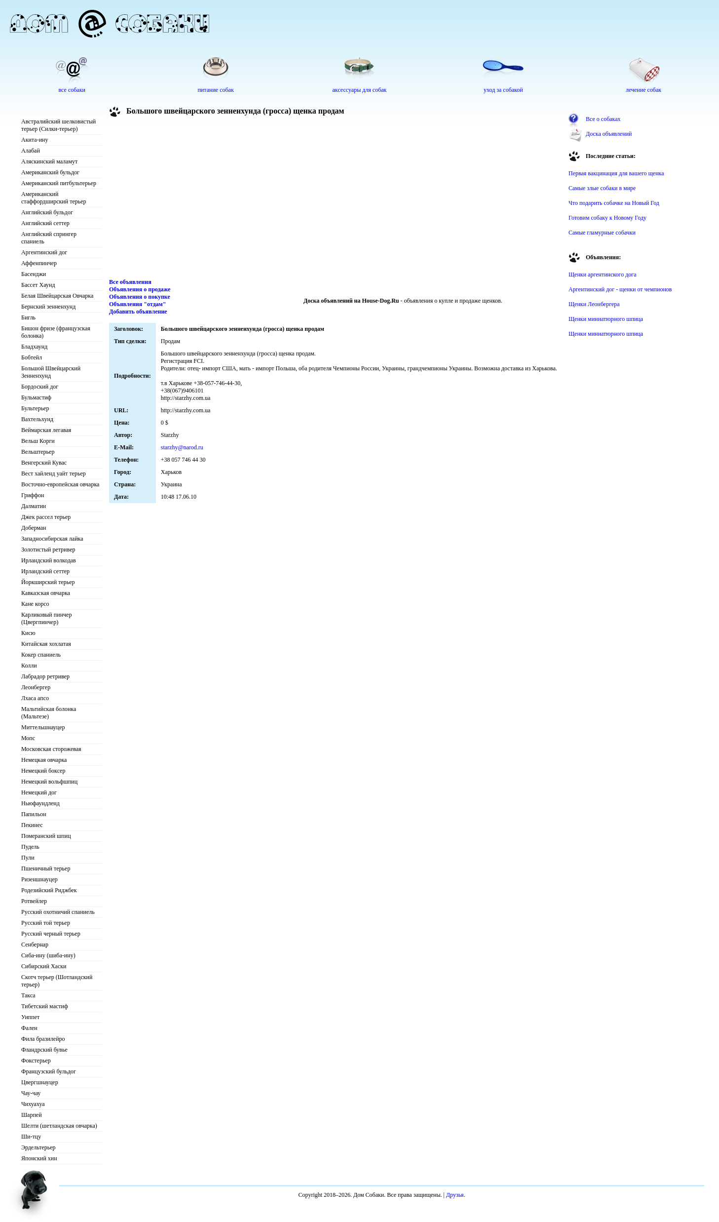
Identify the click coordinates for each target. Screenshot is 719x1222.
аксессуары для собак (360, 89)
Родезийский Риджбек (49, 890)
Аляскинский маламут (49, 161)
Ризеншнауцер (39, 879)
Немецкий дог (39, 792)
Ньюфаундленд (40, 803)
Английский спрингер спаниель (48, 238)
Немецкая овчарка (44, 759)
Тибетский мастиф (44, 1006)
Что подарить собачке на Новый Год (613, 202)
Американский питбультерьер (58, 183)
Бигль (28, 317)
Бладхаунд (34, 346)
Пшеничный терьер (45, 868)
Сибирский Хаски (44, 966)
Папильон (33, 814)
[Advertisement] (335, 199)
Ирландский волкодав (48, 560)
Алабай (30, 150)
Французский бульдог (48, 1071)
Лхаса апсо (35, 698)
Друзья (455, 1194)
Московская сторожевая (51, 749)
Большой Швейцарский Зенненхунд (50, 372)
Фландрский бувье (44, 1049)
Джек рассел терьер (46, 516)
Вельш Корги (38, 440)
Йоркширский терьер (48, 582)
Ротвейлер (34, 901)
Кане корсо (35, 603)
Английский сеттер (45, 223)
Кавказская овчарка (45, 593)
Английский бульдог (47, 212)
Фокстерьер (36, 1060)
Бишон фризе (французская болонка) (55, 332)
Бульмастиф (36, 397)
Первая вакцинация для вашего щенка (616, 173)
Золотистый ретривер (48, 549)
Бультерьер (35, 408)
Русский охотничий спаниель (58, 911)
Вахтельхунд (37, 419)
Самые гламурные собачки (602, 232)
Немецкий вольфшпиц (49, 781)
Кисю (28, 633)
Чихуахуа (33, 1104)
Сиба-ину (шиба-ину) (48, 955)
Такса (28, 995)
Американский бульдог (50, 172)
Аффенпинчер (39, 263)
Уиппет (30, 1017)
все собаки (71, 89)
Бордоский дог (39, 386)
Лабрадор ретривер (45, 676)
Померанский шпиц (46, 835)
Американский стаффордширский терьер (53, 198)
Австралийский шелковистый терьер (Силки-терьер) (58, 125)
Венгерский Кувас (44, 462)
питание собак (215, 89)
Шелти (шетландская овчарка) (59, 1125)
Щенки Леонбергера (594, 304)
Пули (28, 857)
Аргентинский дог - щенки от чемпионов (620, 289)
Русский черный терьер (50, 933)
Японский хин (39, 1158)
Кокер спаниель (41, 654)
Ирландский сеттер (45, 571)
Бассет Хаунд (38, 284)
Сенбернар (34, 944)
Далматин (33, 506)
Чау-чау (30, 1093)
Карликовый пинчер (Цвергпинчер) (46, 618)
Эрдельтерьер (38, 1147)
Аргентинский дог (44, 252)
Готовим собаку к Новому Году (607, 217)
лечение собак (643, 89)
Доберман (33, 527)
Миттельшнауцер (43, 727)
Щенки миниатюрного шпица (605, 318)
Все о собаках (603, 119)
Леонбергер (35, 687)
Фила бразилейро (43, 1038)
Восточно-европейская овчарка (60, 484)
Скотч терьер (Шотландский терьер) (56, 981)
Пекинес (32, 825)
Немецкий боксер (43, 770)
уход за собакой (503, 89)
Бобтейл (31, 357)
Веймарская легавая (46, 430)
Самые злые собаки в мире (602, 188)
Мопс (28, 738)
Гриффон (32, 495)
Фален (29, 1028)
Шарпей (31, 1114)
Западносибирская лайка (52, 538)
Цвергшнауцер (39, 1082)
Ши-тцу (31, 1136)
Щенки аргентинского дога (602, 274)
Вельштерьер (37, 451)
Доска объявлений (609, 133)
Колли (29, 665)
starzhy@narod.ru (182, 447)
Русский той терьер (45, 922)
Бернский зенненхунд (48, 306)
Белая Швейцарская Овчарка (57, 295)
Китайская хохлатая (46, 643)
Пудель (30, 846)
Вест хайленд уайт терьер (53, 473)
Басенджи (33, 274)
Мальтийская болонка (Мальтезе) (48, 713)
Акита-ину (34, 139)
